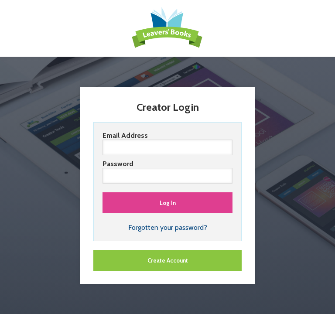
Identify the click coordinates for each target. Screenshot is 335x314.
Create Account (167, 260)
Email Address (167, 143)
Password (167, 172)
